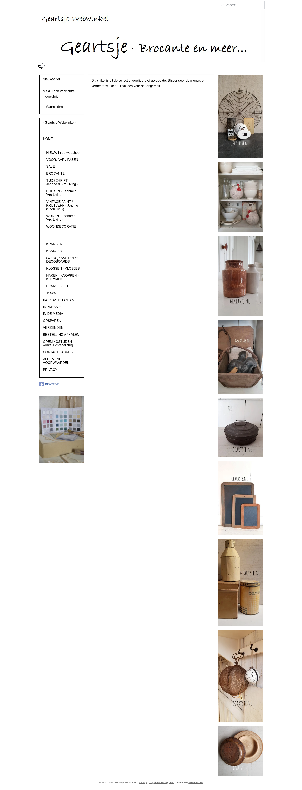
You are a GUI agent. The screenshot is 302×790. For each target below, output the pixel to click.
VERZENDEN (53, 327)
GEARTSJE (49, 384)
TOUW (51, 293)
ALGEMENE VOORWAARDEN (56, 361)
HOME (48, 139)
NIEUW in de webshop (63, 152)
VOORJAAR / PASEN (62, 159)
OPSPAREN (52, 321)
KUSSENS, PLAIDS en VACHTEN (63, 235)
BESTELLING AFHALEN (61, 334)
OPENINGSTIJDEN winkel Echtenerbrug (58, 343)
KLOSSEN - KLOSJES (63, 268)
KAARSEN (54, 251)
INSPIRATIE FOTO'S (58, 300)
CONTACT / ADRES (58, 352)
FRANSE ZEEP (57, 286)
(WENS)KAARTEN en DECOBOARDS (62, 259)
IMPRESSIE (52, 307)
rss (150, 782)
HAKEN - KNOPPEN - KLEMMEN (62, 277)
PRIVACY (50, 370)
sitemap (143, 782)
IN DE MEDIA (53, 314)
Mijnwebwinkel (195, 782)
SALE (50, 166)
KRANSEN (54, 244)
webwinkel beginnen (164, 782)
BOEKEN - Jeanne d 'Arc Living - (61, 193)
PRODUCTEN (53, 146)
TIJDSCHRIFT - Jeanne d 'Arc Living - (62, 182)
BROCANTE (55, 173)
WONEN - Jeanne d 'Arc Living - (60, 217)
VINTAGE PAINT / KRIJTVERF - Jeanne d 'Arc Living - (62, 205)
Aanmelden (54, 107)
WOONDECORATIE (61, 226)
